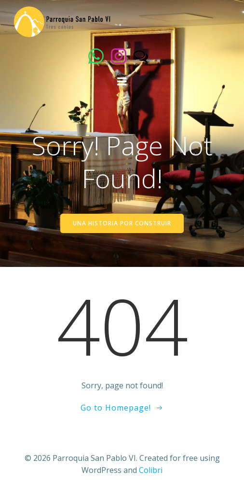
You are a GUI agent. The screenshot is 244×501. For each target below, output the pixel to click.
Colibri (151, 470)
